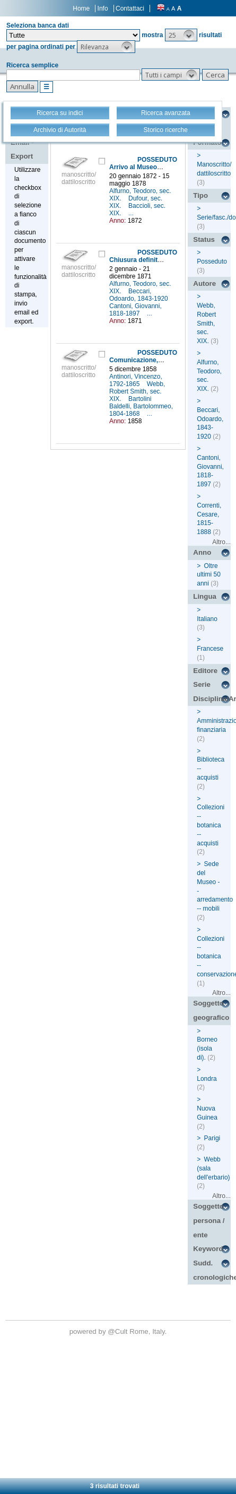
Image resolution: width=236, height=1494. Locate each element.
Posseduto (212, 261)
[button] (181, 35)
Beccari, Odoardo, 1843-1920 (139, 294)
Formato (207, 142)
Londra (206, 1078)
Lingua (204, 596)
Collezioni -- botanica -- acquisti (210, 824)
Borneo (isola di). (207, 1048)
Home (81, 8)
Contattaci (130, 8)
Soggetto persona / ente (208, 1220)
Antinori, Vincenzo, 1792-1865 (135, 380)
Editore (205, 671)
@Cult (118, 1331)
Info (103, 8)
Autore (204, 283)
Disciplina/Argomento (212, 699)
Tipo (200, 195)
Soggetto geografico (211, 1010)
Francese (210, 648)
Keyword (208, 1249)
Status (204, 239)
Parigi (212, 1138)
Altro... (221, 542)
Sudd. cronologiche (212, 1270)
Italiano (207, 619)
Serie (202, 684)
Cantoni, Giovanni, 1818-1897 (135, 309)
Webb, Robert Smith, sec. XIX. (137, 391)
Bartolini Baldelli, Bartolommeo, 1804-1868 (141, 406)
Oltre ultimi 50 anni (209, 575)
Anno (202, 552)
